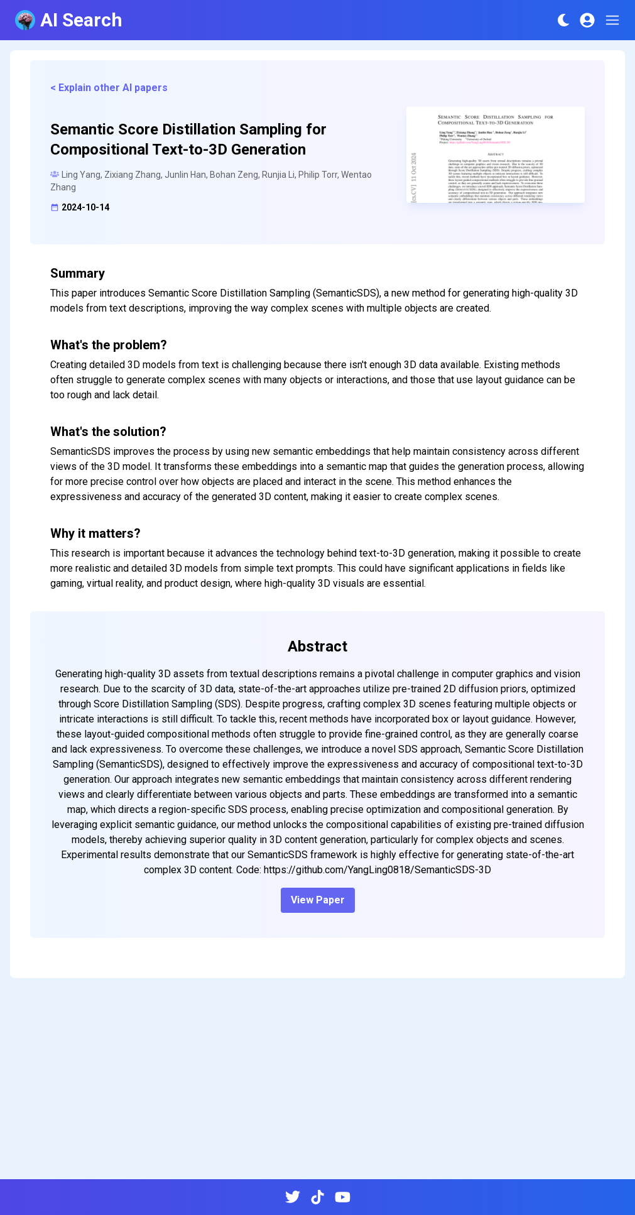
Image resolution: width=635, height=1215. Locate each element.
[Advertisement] (317, 1084)
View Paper (318, 900)
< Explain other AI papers (109, 88)
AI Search (68, 20)
